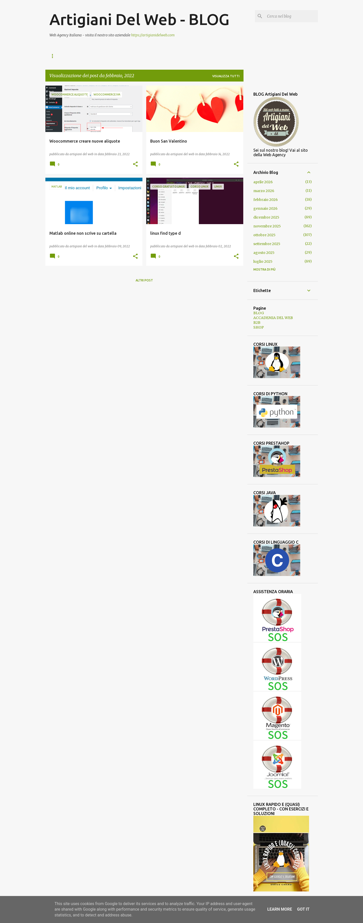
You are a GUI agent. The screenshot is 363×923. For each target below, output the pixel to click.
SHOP (115, 56)
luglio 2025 (263, 261)
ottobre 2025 (264, 235)
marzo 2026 (263, 191)
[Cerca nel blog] (291, 16)
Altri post (144, 280)
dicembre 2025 (266, 217)
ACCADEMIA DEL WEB (66, 56)
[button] (135, 164)
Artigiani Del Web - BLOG (139, 19)
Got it (303, 909)
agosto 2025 (264, 252)
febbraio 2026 (265, 199)
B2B (97, 56)
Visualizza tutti (225, 76)
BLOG (258, 313)
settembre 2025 (266, 244)
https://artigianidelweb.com (153, 35)
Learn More (279, 909)
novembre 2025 (267, 226)
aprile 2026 (263, 182)
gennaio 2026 (265, 208)
